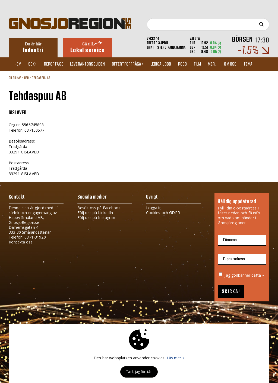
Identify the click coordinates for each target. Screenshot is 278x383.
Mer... (222, 64)
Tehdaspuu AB (41, 77)
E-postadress (234, 259)
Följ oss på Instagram (96, 217)
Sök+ (34, 64)
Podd (189, 64)
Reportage (56, 64)
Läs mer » (175, 357)
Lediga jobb (167, 64)
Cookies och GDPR (163, 212)
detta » (257, 275)
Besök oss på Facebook (99, 207)
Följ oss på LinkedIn (95, 212)
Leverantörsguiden (91, 64)
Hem (18, 64)
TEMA (259, 64)
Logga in (154, 207)
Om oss (241, 64)
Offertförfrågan (133, 64)
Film (206, 64)
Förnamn (230, 240)
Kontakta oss (21, 242)
